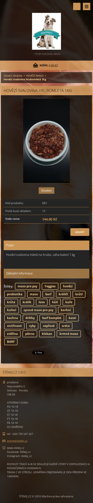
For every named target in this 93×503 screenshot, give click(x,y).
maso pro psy (27, 286)
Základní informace (19, 273)
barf (48, 294)
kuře (68, 302)
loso (42, 302)
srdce (66, 326)
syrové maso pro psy (38, 310)
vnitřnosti (14, 326)
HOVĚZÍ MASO (34, 75)
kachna (12, 318)
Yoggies (50, 286)
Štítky (8, 286)
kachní (66, 310)
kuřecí (11, 310)
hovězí (68, 286)
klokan (47, 334)
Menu (86, 6)
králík (27, 302)
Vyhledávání (76, 6)
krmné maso (68, 334)
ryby (32, 326)
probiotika (14, 294)
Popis (10, 245)
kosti (72, 318)
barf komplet (51, 318)
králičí (63, 294)
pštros (29, 334)
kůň (55, 302)
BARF (11, 342)
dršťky (30, 318)
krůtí (79, 294)
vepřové (49, 326)
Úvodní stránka (13, 75)
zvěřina (12, 334)
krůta (11, 302)
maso (34, 294)
